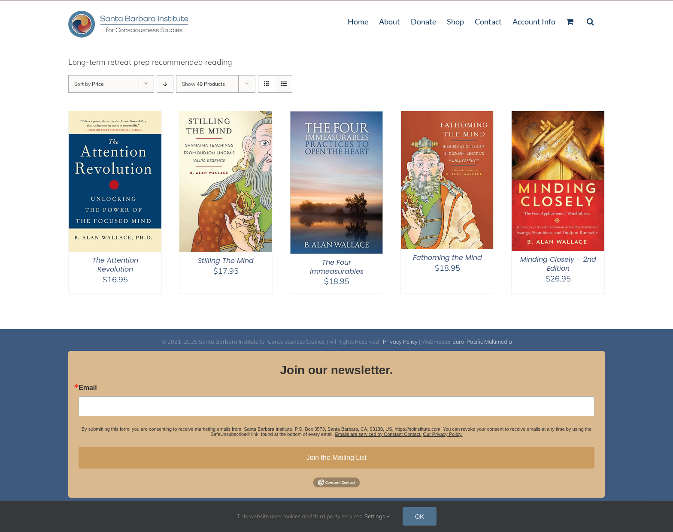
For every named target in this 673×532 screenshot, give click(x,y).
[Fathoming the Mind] (447, 116)
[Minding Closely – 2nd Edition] (558, 116)
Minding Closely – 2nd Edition (558, 263)
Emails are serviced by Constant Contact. (378, 434)
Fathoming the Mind (447, 258)
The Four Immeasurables (337, 266)
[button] (590, 20)
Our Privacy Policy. (442, 434)
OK (419, 516)
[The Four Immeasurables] (336, 116)
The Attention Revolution (115, 264)
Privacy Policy (400, 341)
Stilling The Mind (226, 261)
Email (88, 387)
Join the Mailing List (336, 457)
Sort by (89, 84)
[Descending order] (165, 84)
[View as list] (283, 84)
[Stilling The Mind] (225, 116)
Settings (377, 516)
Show (203, 84)
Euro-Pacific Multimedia (482, 341)
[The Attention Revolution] (115, 116)
